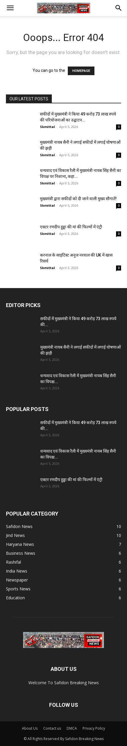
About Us (30, 728)
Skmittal (47, 126)
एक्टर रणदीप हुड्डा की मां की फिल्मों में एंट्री (71, 227)
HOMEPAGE (81, 71)
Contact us (52, 728)
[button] (10, 8)
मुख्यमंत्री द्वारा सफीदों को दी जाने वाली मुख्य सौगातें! (78, 198)
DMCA (72, 728)
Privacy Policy (94, 728)
